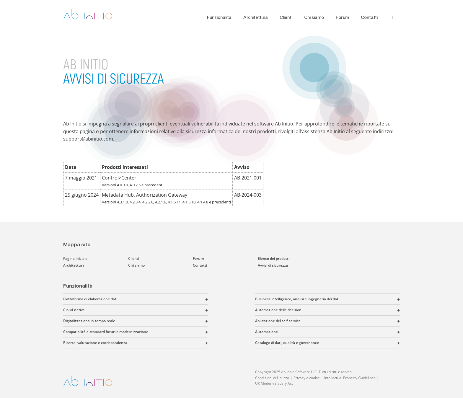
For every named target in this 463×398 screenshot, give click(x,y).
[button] (162, 299)
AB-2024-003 (248, 195)
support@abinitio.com (88, 139)
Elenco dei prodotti (273, 258)
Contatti (369, 17)
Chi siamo (314, 17)
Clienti (286, 17)
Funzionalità (219, 17)
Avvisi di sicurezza (273, 265)
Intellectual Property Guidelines (350, 377)
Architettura (255, 17)
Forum (342, 17)
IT (391, 17)
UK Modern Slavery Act (274, 383)
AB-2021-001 (248, 177)
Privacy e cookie (307, 377)
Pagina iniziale (75, 258)
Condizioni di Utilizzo (272, 377)
